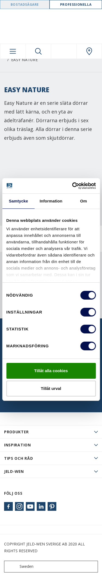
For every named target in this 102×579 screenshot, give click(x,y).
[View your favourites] (64, 51)
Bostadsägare (25, 4)
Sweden (20, 566)
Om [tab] (83, 201)
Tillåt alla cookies (51, 370)
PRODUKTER (16, 431)
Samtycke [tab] (18, 201)
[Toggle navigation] (13, 51)
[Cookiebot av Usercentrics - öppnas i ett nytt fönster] (73, 185)
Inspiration (17, 444)
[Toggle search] (38, 51)
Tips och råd (18, 458)
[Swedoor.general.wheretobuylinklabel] (89, 51)
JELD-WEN (14, 471)
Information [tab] (51, 201)
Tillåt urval (51, 388)
